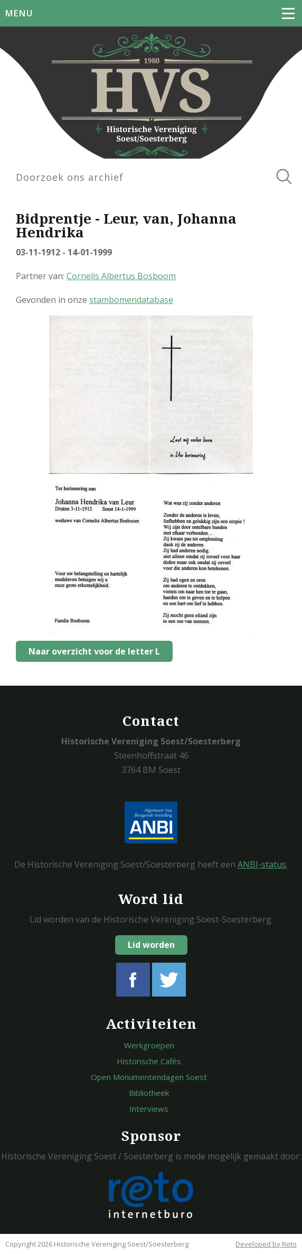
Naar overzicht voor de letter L (94, 651)
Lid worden (151, 945)
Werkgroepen (149, 1045)
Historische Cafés (149, 1061)
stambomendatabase (131, 300)
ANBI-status (262, 864)
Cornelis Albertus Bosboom (121, 276)
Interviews (148, 1108)
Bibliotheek (149, 1092)
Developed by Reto (266, 1244)
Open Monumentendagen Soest (149, 1077)
